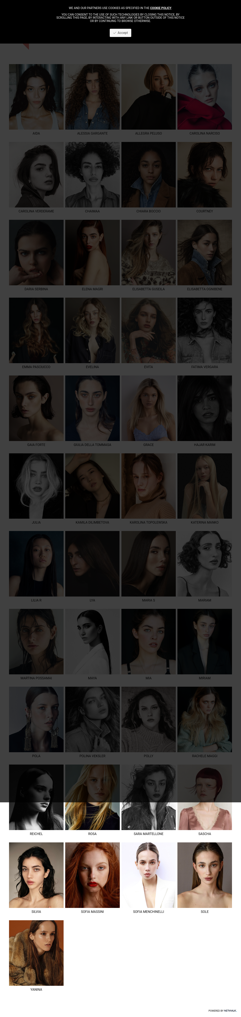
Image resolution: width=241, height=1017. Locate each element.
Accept (120, 33)
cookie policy (160, 8)
